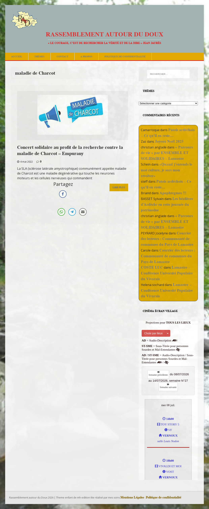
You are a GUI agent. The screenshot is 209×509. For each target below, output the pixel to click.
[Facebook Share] (63, 194)
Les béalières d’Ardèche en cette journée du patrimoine (167, 204)
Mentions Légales (132, 497)
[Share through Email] (83, 212)
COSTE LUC (152, 267)
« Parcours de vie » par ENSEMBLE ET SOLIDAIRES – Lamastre (167, 152)
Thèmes (39, 56)
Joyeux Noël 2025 (169, 141)
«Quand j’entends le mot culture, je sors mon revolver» (166, 170)
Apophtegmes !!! (173, 193)
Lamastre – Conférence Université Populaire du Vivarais (167, 273)
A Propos (86, 56)
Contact (62, 56)
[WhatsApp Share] (61, 212)
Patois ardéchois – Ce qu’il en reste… (168, 132)
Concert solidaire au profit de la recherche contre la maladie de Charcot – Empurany (70, 150)
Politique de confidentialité (125, 56)
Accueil (16, 56)
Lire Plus (118, 187)
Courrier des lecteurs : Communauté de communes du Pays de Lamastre (167, 238)
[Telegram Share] (72, 212)
